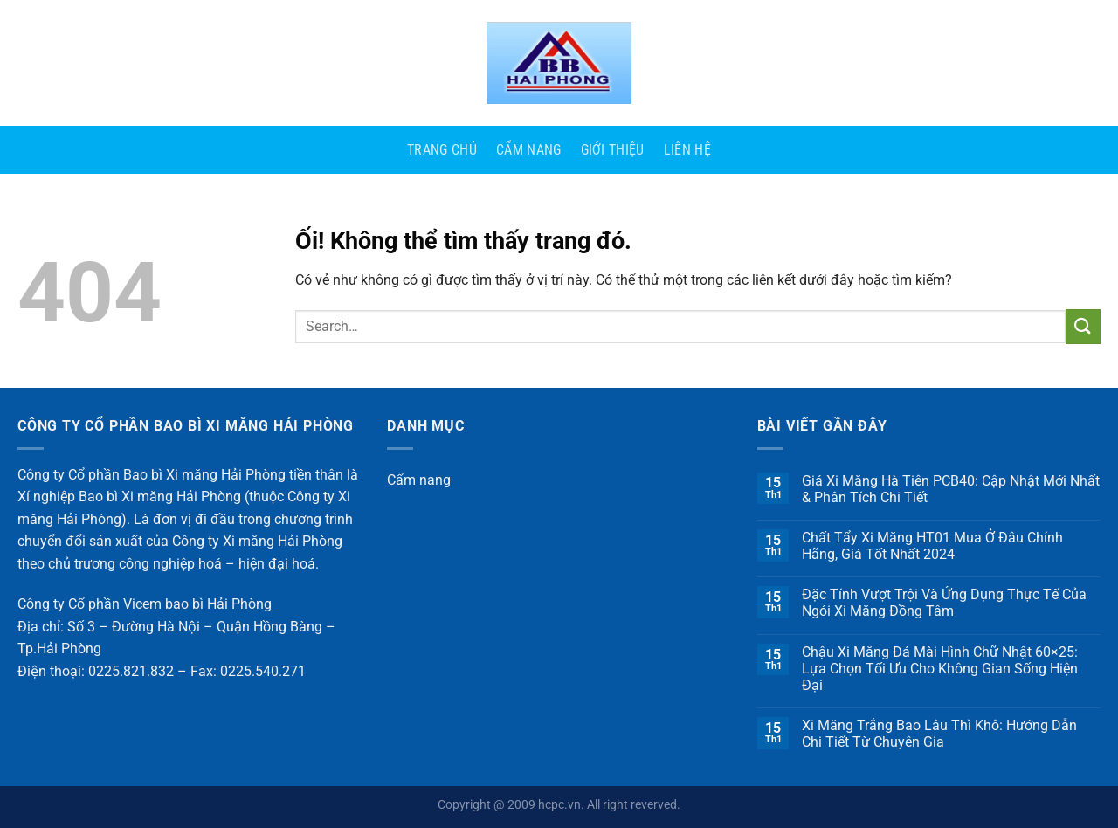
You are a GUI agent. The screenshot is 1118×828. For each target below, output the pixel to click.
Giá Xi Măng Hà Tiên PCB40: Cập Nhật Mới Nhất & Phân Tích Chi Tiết (951, 489)
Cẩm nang (529, 149)
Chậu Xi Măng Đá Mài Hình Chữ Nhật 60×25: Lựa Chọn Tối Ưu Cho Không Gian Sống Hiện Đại (940, 668)
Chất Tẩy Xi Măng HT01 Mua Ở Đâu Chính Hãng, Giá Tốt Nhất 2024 (932, 545)
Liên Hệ (687, 149)
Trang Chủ (442, 149)
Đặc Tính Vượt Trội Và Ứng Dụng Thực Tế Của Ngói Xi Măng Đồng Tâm (944, 602)
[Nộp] (1083, 326)
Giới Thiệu (613, 149)
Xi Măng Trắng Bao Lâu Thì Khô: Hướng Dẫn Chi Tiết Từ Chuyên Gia (939, 733)
